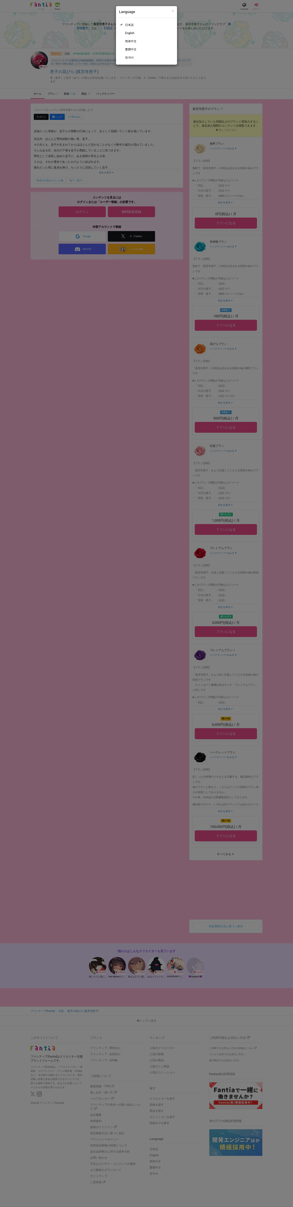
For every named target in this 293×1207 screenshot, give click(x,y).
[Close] (173, 11)
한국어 (129, 57)
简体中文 (131, 41)
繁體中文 (131, 49)
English (129, 33)
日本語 (129, 25)
